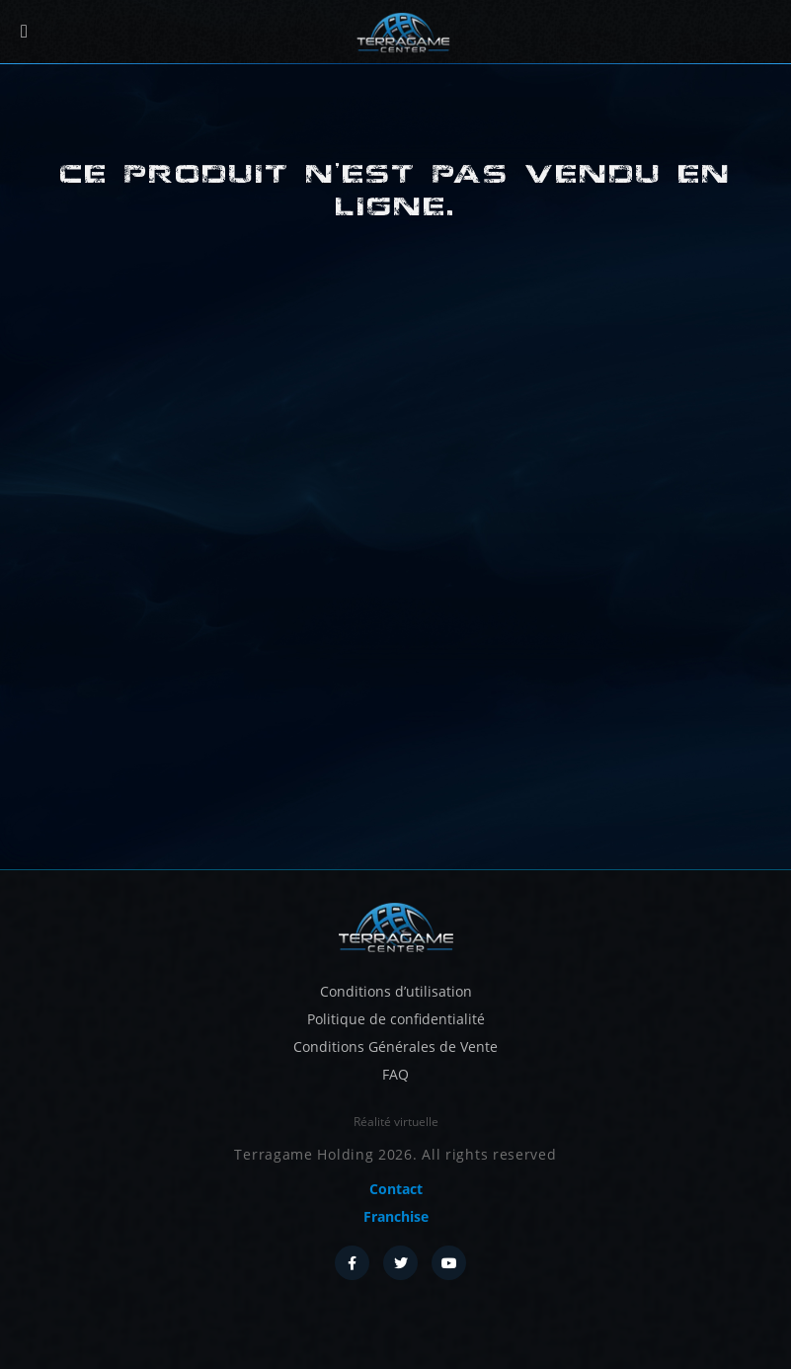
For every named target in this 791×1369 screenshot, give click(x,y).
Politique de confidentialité (396, 1018)
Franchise (396, 1216)
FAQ (395, 1074)
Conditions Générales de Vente (395, 1046)
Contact (396, 1188)
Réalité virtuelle (396, 1121)
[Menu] (24, 32)
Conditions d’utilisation (396, 991)
